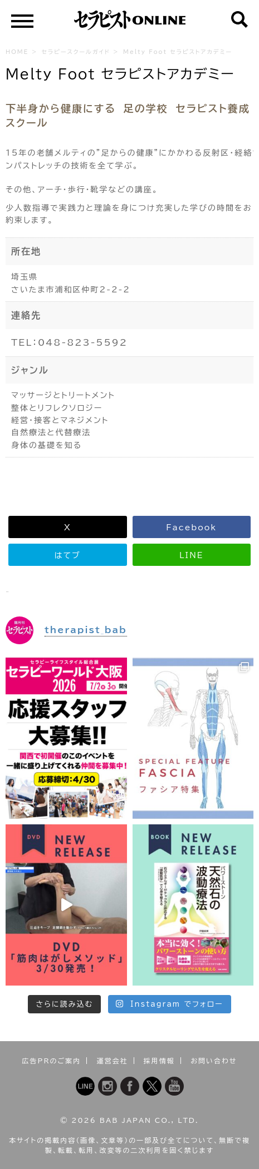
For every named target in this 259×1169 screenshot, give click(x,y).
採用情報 (159, 1060)
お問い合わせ (213, 1060)
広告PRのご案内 (51, 1060)
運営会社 (112, 1060)
